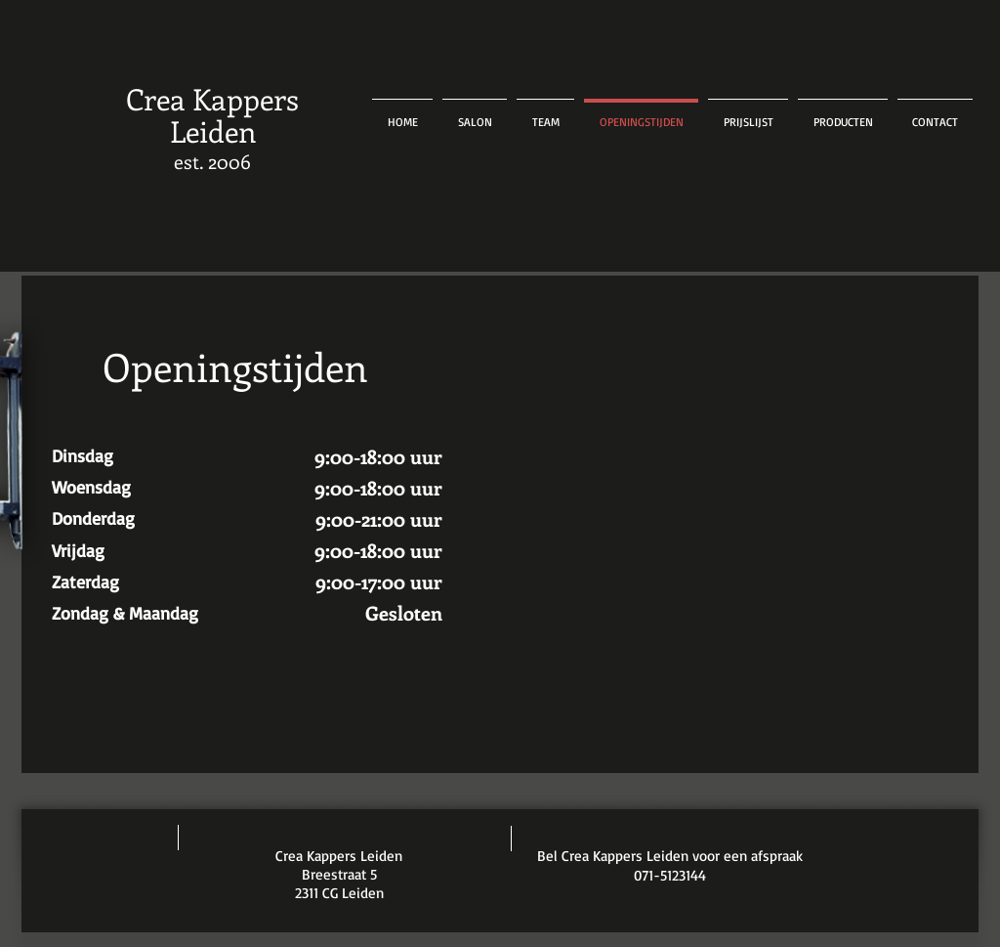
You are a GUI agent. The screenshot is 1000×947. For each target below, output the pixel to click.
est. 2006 (212, 161)
